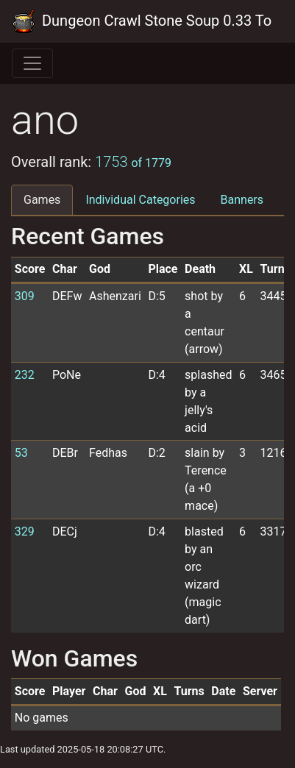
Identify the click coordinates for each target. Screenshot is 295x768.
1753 (133, 162)
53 (21, 453)
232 (25, 375)
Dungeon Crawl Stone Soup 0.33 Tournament (141, 21)
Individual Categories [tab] (140, 200)
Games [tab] (42, 200)
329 (25, 531)
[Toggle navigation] (32, 63)
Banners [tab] (242, 200)
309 (25, 296)
